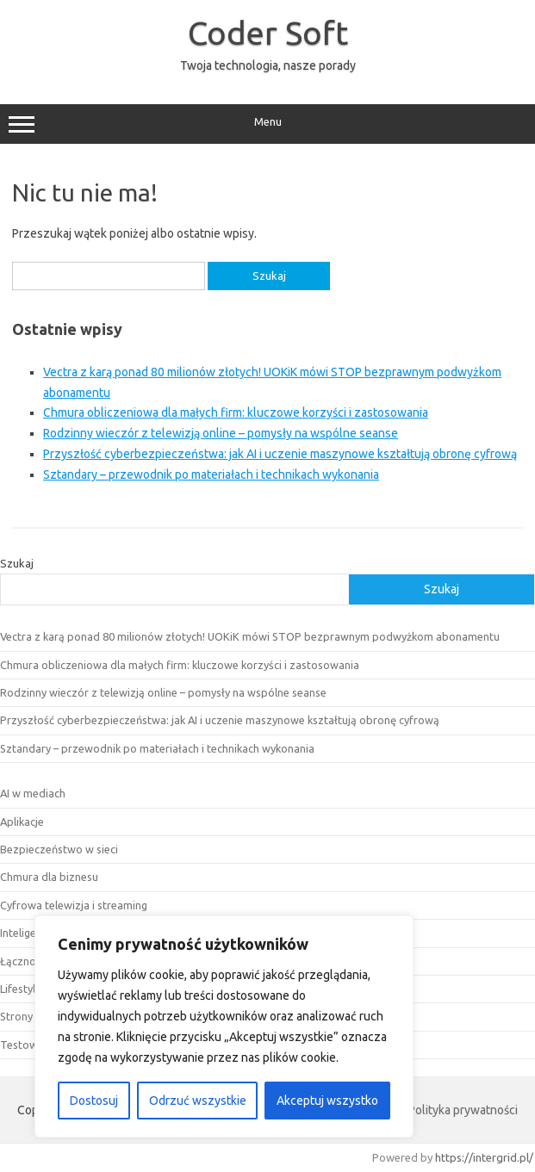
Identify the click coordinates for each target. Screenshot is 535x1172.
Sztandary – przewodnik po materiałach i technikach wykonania (211, 474)
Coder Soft (268, 33)
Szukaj (17, 563)
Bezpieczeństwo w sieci (59, 849)
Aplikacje (22, 821)
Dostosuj (94, 1100)
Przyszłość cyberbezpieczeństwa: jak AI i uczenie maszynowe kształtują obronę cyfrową (280, 454)
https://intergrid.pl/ (484, 1157)
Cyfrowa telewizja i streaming (73, 905)
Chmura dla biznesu (49, 877)
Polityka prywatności (463, 1110)
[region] (224, 1026)
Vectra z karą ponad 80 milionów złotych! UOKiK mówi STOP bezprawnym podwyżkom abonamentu (250, 636)
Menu (267, 124)
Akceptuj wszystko (327, 1100)
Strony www (30, 1016)
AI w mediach (32, 793)
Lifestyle (20, 989)
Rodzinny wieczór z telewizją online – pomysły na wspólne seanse (220, 433)
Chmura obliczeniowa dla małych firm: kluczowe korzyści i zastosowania (235, 412)
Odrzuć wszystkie (197, 1100)
